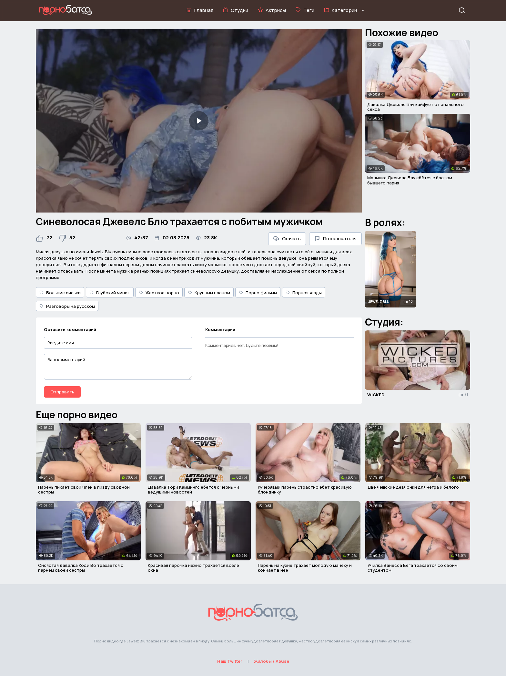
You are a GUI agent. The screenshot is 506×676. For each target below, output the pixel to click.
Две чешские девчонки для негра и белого (413, 487)
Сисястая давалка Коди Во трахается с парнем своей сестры (80, 567)
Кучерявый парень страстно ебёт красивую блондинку (305, 489)
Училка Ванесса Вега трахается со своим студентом (413, 567)
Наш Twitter (229, 661)
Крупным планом (209, 293)
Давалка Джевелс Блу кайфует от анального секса (415, 106)
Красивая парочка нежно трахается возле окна (193, 567)
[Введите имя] (118, 343)
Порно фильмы (258, 293)
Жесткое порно (159, 293)
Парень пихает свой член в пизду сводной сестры (84, 489)
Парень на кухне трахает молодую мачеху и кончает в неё (305, 567)
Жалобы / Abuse (271, 661)
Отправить (62, 392)
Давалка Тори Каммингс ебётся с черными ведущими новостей (193, 489)
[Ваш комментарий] (118, 367)
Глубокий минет (109, 293)
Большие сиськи (60, 293)
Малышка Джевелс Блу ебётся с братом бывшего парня (409, 180)
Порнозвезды (304, 293)
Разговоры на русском (67, 306)
